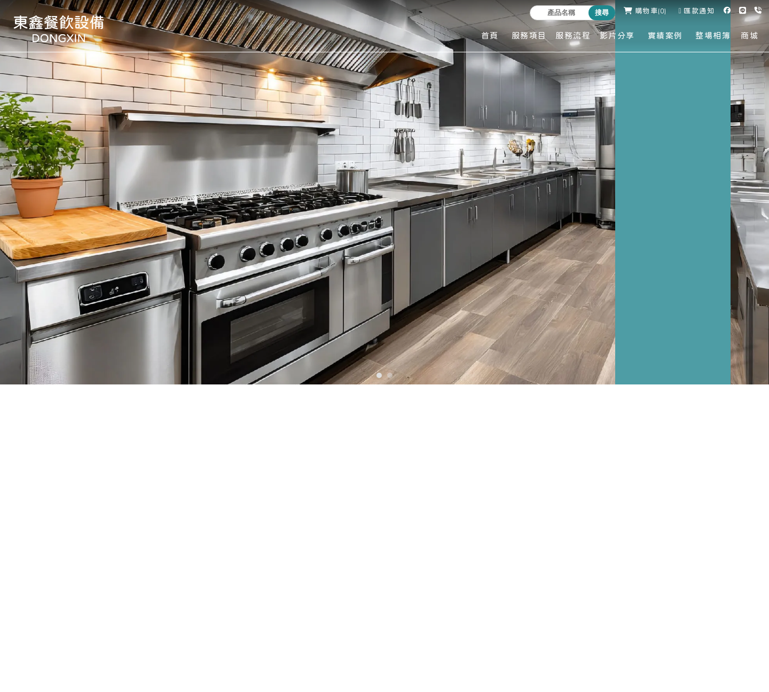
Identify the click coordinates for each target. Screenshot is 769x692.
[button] (379, 375)
